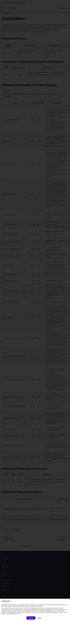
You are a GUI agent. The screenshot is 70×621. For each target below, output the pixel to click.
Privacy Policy (61, 609)
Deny (39, 618)
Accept (31, 618)
